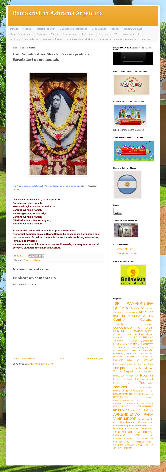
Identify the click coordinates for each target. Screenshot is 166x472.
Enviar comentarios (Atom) (40, 363)
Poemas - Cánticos (52, 39)
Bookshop (15, 39)
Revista (134, 411)
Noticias (27, 29)
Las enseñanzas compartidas (133, 366)
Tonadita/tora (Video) (47, 34)
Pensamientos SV (108, 34)
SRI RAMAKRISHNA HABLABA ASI (133, 433)
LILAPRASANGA (145, 372)
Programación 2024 (45, 29)
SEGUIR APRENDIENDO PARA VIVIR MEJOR (133, 414)
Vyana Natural (125, 249)
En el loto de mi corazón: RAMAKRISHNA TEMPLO (133, 337)
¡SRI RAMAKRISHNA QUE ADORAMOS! (133, 305)
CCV (151, 316)
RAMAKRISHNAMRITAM (123, 400)
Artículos (115, 29)
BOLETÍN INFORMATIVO (129, 315)
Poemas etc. (122, 383)
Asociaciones (69, 34)
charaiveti (148, 324)
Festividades (121, 344)
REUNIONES (121, 410)
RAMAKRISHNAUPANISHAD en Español (133, 403)
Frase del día (31, 39)
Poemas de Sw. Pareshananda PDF (118, 39)
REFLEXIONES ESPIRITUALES (133, 406)
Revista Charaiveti (133, 29)
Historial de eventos (131, 34)
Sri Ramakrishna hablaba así (81, 39)
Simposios (129, 425)
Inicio (61, 358)
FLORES (131, 347)
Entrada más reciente (24, 358)
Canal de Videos (127, 253)
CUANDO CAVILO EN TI (123, 334)
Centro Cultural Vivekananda (133, 322)
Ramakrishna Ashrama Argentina (58, 13)
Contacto (145, 39)
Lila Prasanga (87, 34)
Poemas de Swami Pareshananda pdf (133, 379)
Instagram (143, 347)
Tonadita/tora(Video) (144, 442)
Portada (14, 29)
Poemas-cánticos (31, 260)
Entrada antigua (95, 358)
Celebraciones (99, 29)
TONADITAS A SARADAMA (125, 445)
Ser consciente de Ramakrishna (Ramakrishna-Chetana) (133, 422)
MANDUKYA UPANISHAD (125, 376)
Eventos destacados (141, 341)
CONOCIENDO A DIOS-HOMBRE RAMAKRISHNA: (133, 329)
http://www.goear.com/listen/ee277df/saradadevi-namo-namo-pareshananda (48, 186)
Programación (146, 387)
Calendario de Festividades (73, 29)
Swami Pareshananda (21, 34)
